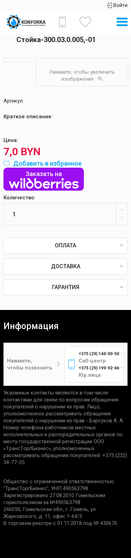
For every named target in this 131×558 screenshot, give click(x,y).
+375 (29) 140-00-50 (99, 353)
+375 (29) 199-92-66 (99, 368)
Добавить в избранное (42, 163)
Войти (117, 5)
